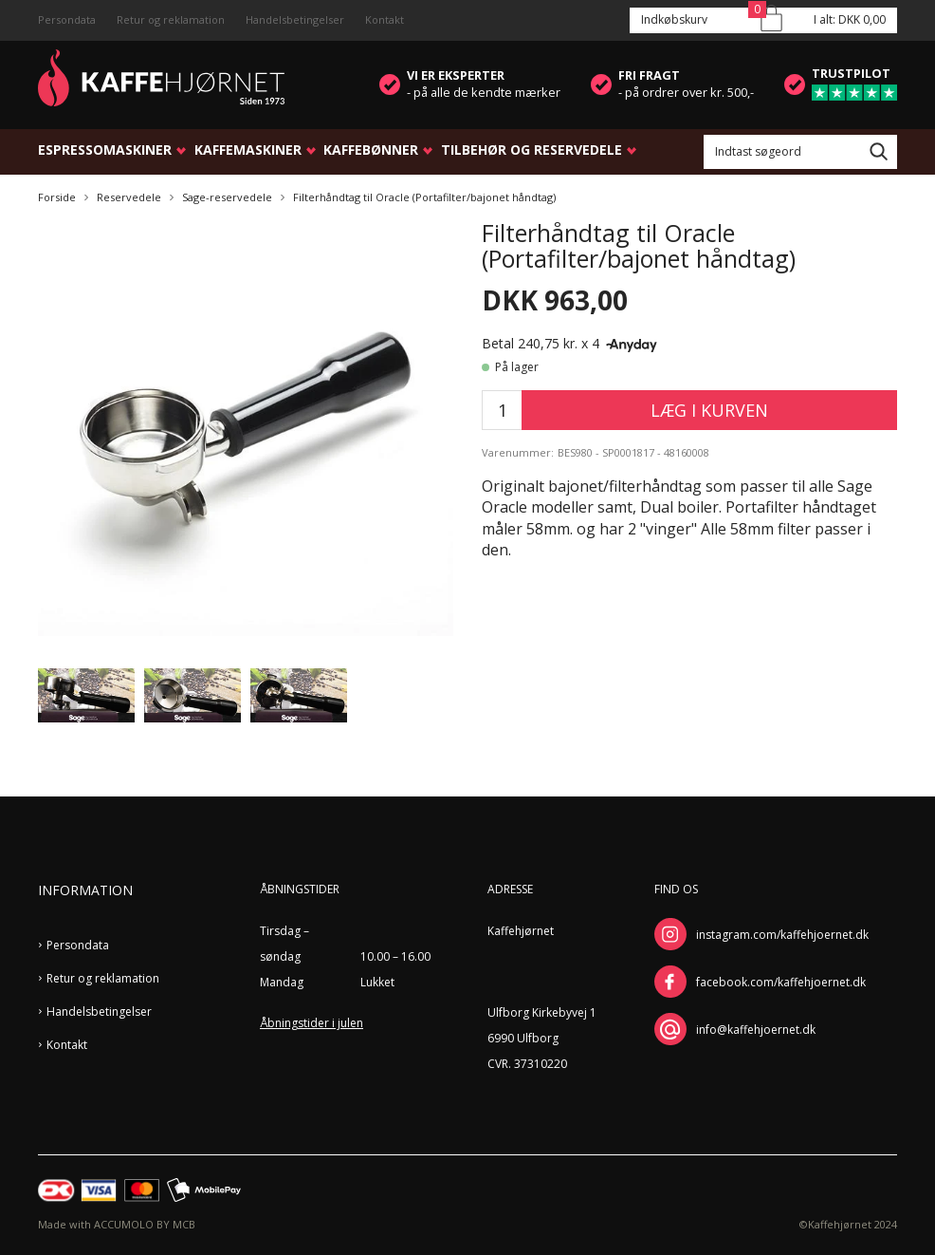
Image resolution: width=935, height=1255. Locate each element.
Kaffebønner (370, 149)
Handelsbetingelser (295, 19)
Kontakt (384, 19)
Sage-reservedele (227, 197)
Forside (57, 197)
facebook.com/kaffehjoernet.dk (781, 982)
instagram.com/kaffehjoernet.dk (782, 935)
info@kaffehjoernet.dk (756, 1029)
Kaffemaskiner (248, 149)
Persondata (67, 19)
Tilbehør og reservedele (531, 149)
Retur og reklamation (171, 19)
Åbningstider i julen (311, 1023)
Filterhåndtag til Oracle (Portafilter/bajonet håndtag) (424, 197)
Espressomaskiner (105, 149)
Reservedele (129, 197)
